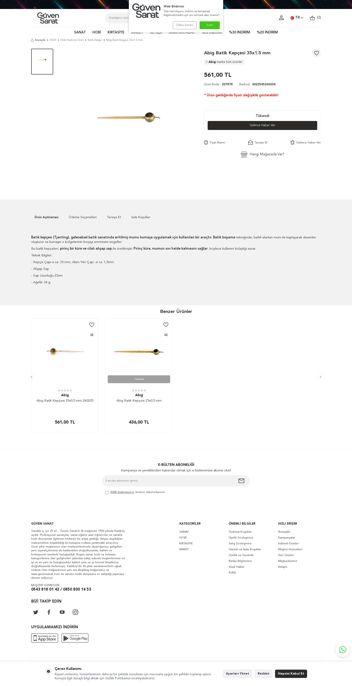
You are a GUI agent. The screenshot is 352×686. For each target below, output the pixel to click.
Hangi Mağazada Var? (262, 155)
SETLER (156, 32)
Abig (224, 62)
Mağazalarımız (287, 561)
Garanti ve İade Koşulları (245, 549)
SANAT (80, 32)
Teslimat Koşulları (240, 531)
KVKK (232, 572)
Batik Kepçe (95, 40)
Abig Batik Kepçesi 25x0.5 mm (139, 400)
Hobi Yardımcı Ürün (72, 40)
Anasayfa (38, 40)
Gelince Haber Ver (262, 125)
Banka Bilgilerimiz (240, 561)
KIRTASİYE (116, 32)
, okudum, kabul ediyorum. (135, 492)
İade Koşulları (140, 217)
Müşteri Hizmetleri (290, 549)
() (315, 17)
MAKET (137, 32)
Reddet (263, 673)
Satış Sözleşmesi (240, 543)
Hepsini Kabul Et (291, 673)
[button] (31, 377)
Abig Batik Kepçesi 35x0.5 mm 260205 (64, 400)
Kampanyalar (286, 537)
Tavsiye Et (257, 143)
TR (296, 18)
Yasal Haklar (236, 566)
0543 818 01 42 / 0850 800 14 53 (61, 589)
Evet (210, 25)
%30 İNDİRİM (239, 32)
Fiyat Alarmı (214, 143)
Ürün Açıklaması (47, 217)
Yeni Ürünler (286, 555)
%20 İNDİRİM (267, 32)
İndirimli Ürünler (288, 543)
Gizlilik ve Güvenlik (241, 555)
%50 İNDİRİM (211, 32)
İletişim (282, 566)
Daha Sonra (184, 25)
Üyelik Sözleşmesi (241, 537)
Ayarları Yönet (237, 673)
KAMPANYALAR (181, 32)
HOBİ (96, 32)
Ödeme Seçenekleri (83, 217)
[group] (128, 117)
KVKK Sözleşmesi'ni (122, 492)
